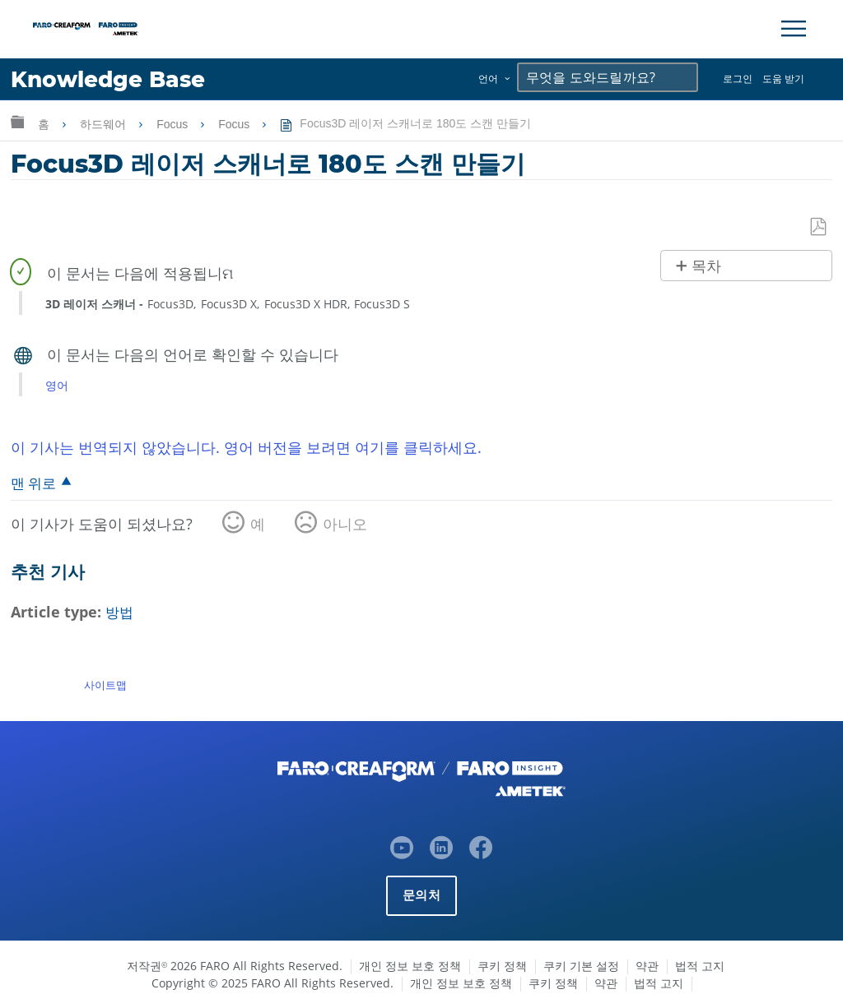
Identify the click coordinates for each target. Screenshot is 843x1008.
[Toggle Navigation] (793, 28)
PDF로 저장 (819, 227)
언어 (488, 79)
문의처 (421, 895)
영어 (56, 385)
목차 (706, 266)
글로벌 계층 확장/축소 (17, 121)
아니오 (345, 524)
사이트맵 (105, 684)
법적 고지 (699, 965)
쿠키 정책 (502, 965)
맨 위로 (33, 483)
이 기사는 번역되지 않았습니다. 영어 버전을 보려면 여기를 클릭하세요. (246, 447)
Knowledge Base (111, 79)
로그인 (737, 79)
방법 (120, 612)
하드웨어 (104, 124)
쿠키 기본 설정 (581, 965)
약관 (647, 965)
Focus (173, 124)
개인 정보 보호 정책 (410, 965)
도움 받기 (783, 79)
